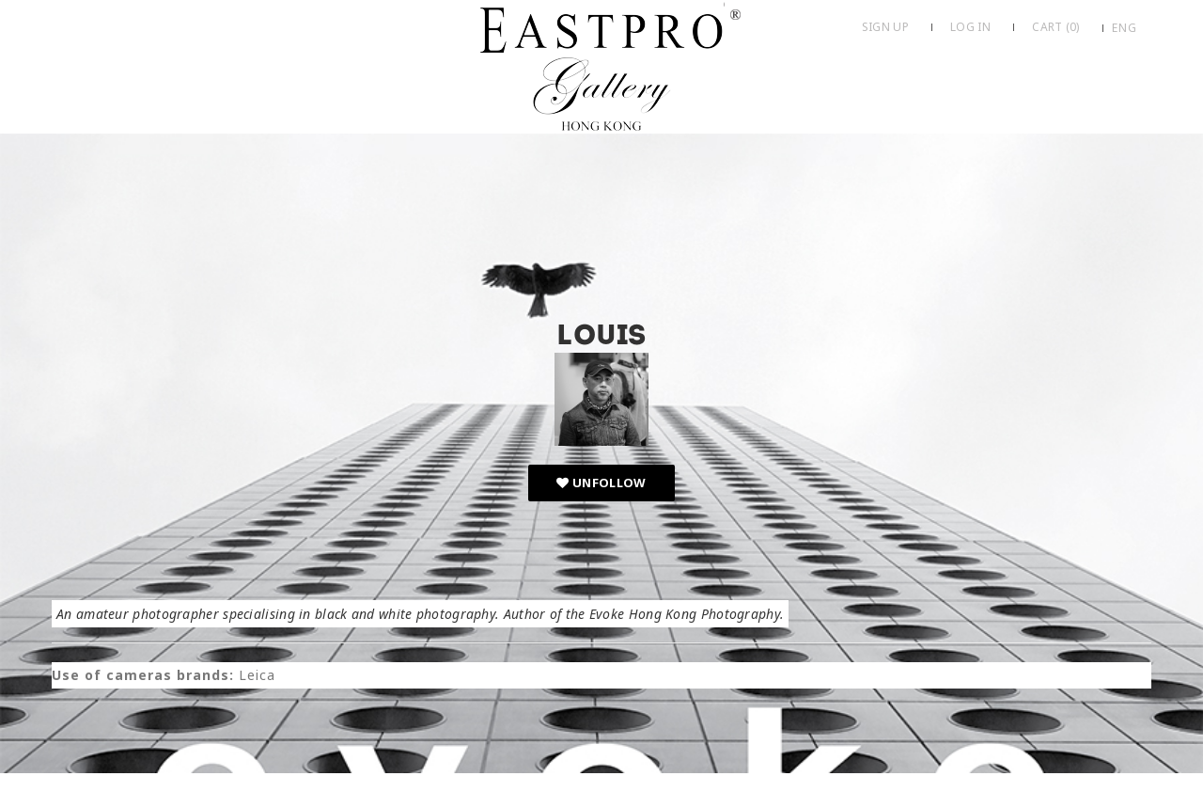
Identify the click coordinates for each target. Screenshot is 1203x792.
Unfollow (601, 482)
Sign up (885, 27)
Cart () (1055, 27)
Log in (970, 27)
